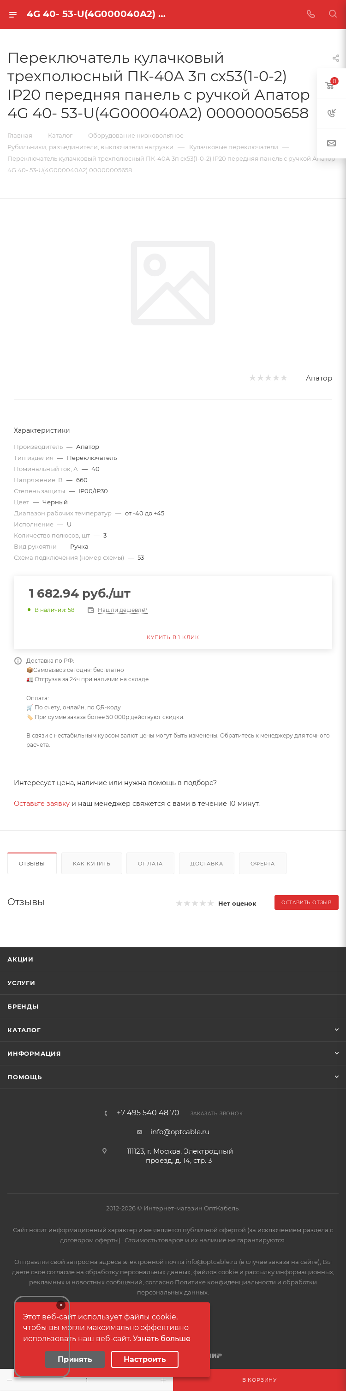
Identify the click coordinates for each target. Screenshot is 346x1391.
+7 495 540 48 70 (148, 1113)
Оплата (150, 863)
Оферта (263, 863)
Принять (75, 1359)
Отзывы (32, 863)
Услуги (21, 982)
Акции (20, 959)
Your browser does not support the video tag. (42, 1337)
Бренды (23, 1006)
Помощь (24, 1077)
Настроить (145, 1359)
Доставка (207, 863)
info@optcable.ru (179, 1131)
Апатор (319, 378)
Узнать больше (162, 1338)
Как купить (92, 863)
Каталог (24, 1030)
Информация (34, 1053)
